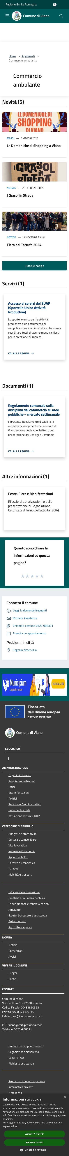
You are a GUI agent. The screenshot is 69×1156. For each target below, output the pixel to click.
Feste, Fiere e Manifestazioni (30, 494)
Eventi (12, 978)
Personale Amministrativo (24, 804)
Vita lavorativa (17, 845)
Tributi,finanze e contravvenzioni (28, 904)
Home (12, 56)
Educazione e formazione (24, 892)
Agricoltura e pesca (20, 927)
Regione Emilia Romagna (21, 4)
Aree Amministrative (21, 781)
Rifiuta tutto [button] (34, 1142)
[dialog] (34, 1125)
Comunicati (15, 950)
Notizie (11, 188)
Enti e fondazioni (18, 792)
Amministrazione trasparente (26, 1081)
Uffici (11, 787)
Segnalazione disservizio (23, 1052)
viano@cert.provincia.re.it (25, 1025)
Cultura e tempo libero (22, 839)
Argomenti (28, 56)
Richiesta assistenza (21, 1063)
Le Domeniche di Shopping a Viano (34, 145)
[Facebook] (9, 758)
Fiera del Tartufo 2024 (24, 245)
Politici (12, 798)
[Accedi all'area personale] (54, 4)
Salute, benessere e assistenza (27, 915)
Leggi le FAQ (16, 1057)
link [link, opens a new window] (15, 1126)
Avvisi (10, 138)
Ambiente (14, 909)
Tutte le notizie (34, 266)
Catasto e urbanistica (21, 863)
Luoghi (12, 973)
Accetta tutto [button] (34, 1133)
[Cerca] (61, 16)
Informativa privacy (20, 1087)
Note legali (15, 1093)
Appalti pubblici (18, 857)
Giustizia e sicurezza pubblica (26, 898)
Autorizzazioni (17, 921)
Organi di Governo (19, 775)
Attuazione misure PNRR (24, 816)
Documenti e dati (19, 810)
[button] (34, 1150)
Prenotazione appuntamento (26, 1046)
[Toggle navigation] (7, 15)
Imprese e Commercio (21, 851)
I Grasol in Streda (20, 195)
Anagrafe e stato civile (22, 834)
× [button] (64, 1097)
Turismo (13, 868)
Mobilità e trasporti (20, 874)
